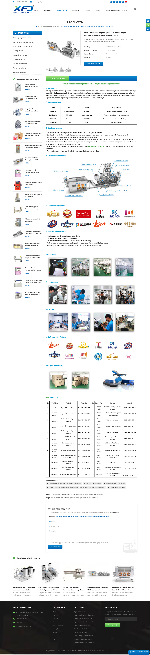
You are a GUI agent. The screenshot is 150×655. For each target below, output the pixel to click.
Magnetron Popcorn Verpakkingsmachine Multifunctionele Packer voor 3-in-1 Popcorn (32, 110)
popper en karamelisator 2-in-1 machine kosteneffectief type (33, 195)
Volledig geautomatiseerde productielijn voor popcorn (65, 483)
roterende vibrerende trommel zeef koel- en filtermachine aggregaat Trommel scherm (123, 589)
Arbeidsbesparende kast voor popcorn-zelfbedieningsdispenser (32, 220)
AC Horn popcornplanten (93, 483)
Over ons (47, 10)
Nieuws (55, 622)
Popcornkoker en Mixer (80, 632)
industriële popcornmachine (50, 26)
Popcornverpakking (19, 68)
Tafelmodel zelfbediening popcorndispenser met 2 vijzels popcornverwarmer (33, 293)
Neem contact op (93, 63)
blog (54, 636)
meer (27, 89)
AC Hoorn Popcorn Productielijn (115, 483)
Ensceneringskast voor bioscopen (84, 643)
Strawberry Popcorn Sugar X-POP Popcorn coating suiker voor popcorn (33, 134)
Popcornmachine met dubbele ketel (84, 615)
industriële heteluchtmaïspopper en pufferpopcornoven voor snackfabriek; (76, 498)
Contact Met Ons (58, 625)
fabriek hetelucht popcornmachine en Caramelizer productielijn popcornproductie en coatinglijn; (32, 97)
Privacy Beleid (57, 629)
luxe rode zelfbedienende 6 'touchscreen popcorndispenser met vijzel (33, 183)
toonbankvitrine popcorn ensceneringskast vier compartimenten (32, 244)
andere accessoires (19, 72)
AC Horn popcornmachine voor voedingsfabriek (63, 488)
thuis (54, 612)
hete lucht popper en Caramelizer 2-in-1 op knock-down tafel (31, 207)
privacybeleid (114, 513)
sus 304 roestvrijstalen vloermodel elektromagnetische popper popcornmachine (73, 589)
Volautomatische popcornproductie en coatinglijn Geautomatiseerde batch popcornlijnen (82, 517)
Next (135, 558)
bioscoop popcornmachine (22, 37)
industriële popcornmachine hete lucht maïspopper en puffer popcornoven (49, 589)
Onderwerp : (79, 517)
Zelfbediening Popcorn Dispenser (83, 636)
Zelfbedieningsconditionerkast (83, 639)
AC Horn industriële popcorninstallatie (94, 488)
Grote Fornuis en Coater (81, 629)
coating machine (18, 50)
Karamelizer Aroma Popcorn (82, 625)
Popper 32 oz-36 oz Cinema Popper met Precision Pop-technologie (33, 281)
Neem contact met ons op (117, 10)
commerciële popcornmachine (23, 42)
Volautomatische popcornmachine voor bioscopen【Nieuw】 (31, 85)
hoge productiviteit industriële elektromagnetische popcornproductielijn (97, 589)
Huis (36, 10)
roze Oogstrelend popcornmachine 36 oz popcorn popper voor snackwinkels (32, 171)
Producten (62, 10)
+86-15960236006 (21, 2)
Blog (98, 10)
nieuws (75, 10)
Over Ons (55, 615)
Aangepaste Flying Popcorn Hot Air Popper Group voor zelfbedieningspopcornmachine (77, 495)
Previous (132, 558)
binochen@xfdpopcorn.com (41, 2)
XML (54, 639)
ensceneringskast (19, 59)
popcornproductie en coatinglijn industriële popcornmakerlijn (31, 158)
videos (87, 10)
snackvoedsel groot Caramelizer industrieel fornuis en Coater (24, 589)
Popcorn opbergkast (80, 612)
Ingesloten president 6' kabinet (83, 619)
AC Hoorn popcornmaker (117, 488)
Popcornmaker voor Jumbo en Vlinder (85, 622)
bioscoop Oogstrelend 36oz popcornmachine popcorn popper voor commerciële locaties (33, 269)
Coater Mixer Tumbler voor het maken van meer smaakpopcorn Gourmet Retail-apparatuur (33, 122)
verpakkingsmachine (20, 55)
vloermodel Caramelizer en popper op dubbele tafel (33, 256)
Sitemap (55, 632)
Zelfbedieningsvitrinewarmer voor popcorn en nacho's (33, 146)
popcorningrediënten (20, 63)
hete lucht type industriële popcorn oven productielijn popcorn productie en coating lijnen (33, 232)
